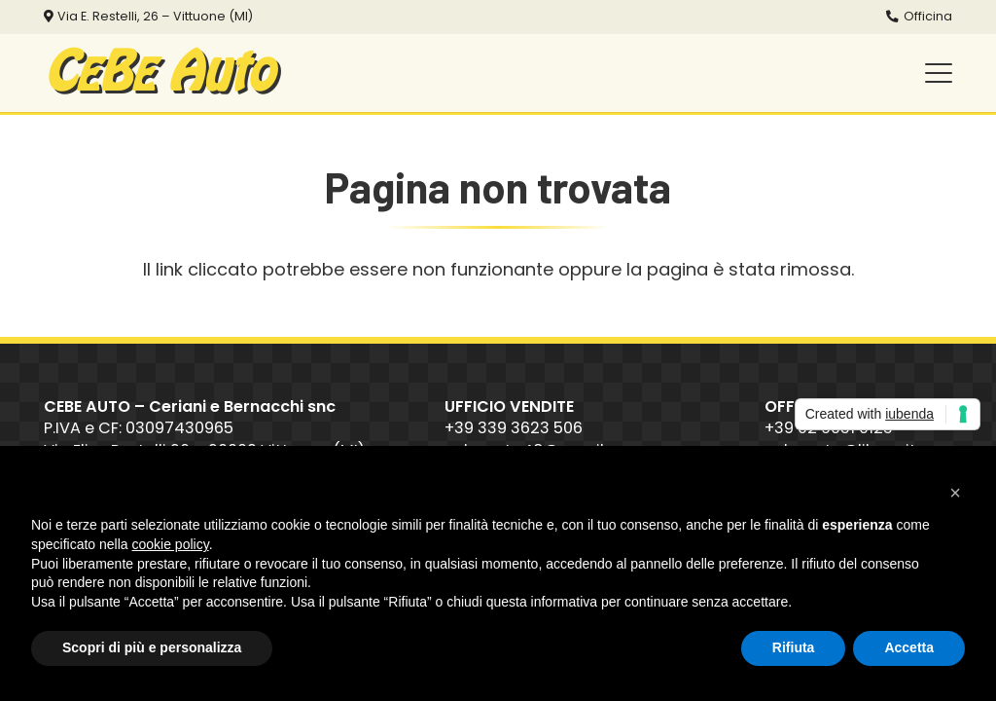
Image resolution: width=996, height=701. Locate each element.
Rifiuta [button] (793, 647)
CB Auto (158, 73)
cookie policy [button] (170, 544)
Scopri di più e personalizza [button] (151, 647)
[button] (939, 73)
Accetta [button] (909, 647)
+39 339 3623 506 (514, 428)
